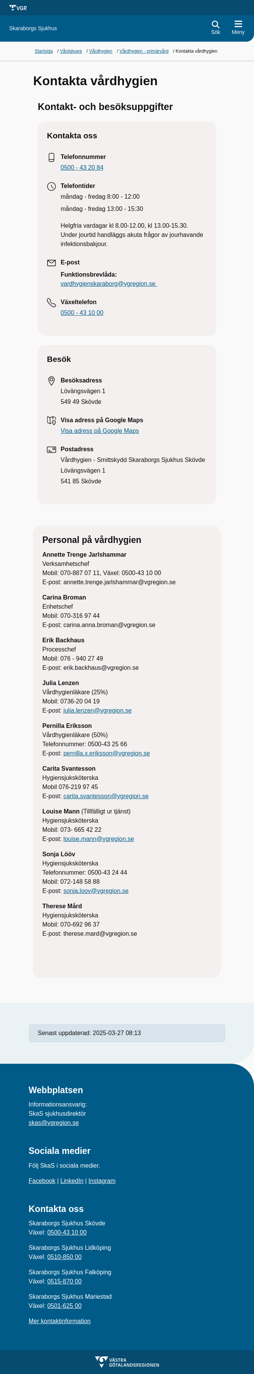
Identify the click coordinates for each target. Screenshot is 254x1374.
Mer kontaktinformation (60, 1321)
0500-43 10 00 (67, 1232)
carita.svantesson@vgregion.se (105, 796)
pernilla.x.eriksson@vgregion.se (106, 753)
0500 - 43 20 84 (82, 167)
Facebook (42, 1181)
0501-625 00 (64, 1306)
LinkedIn (72, 1181)
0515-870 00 (64, 1281)
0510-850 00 (64, 1257)
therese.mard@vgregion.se (100, 933)
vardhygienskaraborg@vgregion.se (109, 283)
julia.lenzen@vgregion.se (97, 710)
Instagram (102, 1181)
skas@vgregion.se (54, 1123)
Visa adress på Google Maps (100, 431)
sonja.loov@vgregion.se (96, 891)
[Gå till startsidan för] (33, 28)
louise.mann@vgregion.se (98, 839)
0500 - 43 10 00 (82, 312)
